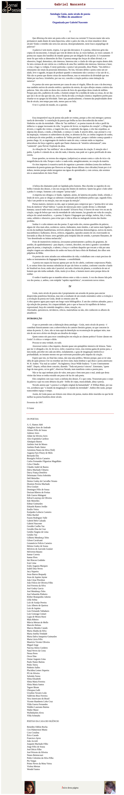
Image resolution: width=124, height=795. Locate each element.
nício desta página (71, 788)
